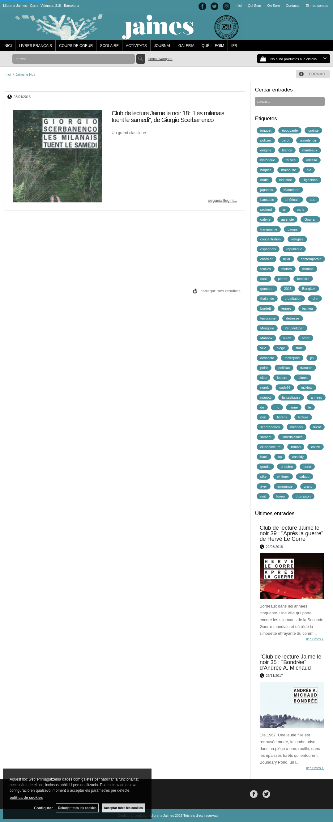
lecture (282, 377)
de (262, 407)
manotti (265, 397)
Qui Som (254, 5)
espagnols (268, 249)
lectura (303, 417)
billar (286, 259)
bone (307, 466)
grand (308, 486)
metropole (292, 358)
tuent (317, 427)
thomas (308, 269)
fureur (280, 496)
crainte (313, 130)
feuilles (265, 269)
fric (277, 407)
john (315, 298)
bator (306, 338)
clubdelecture (270, 447)
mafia (264, 180)
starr (299, 348)
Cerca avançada (160, 59)
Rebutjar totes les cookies (77, 808)
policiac (284, 368)
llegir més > (315, 639)
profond (266, 209)
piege (281, 348)
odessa (311, 160)
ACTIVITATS (136, 46)
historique (267, 160)
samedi (265, 437)
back (263, 457)
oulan (287, 338)
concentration (270, 239)
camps (292, 229)
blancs (287, 150)
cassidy (298, 457)
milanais (296, 427)
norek (264, 387)
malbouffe (288, 170)
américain (291, 199)
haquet (265, 170)
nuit (263, 496)
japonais (266, 190)
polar (264, 368)
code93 (284, 387)
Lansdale (267, 199)
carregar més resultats (220, 291)
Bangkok (308, 288)
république (294, 249)
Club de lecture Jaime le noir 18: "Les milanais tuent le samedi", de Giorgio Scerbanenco (168, 116)
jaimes (303, 377)
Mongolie (267, 328)
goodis (265, 466)
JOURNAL (162, 46)
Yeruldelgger (293, 328)
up (280, 457)
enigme (265, 150)
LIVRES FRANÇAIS (35, 46)
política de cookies (26, 797)
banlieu (307, 308)
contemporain (311, 259)
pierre (282, 279)
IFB (234, 46)
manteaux (309, 150)
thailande (267, 298)
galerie (265, 219)
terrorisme (268, 318)
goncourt (267, 288)
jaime (294, 407)
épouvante (290, 130)
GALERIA (186, 46)
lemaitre (303, 279)
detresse (292, 318)
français (306, 368)
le (309, 407)
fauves (291, 160)
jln (312, 358)
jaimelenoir (308, 140)
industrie (285, 180)
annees (316, 397)
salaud (305, 476)
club (263, 377)
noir (263, 417)
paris (300, 209)
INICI (7, 46)
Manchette (291, 190)
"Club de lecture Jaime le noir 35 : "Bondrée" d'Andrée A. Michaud (291, 662)
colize (315, 447)
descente (267, 358)
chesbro (287, 466)
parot (285, 140)
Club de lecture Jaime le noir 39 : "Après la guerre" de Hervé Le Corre (291, 533)
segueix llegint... (222, 200)
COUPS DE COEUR (76, 46)
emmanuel (285, 486)
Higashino (310, 180)
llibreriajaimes (292, 437)
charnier (266, 259)
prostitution (292, 298)
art (284, 209)
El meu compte (317, 5)
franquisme (268, 229)
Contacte (293, 5)
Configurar (43, 808)
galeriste (287, 219)
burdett (265, 308)
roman (296, 447)
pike (263, 476)
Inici (239, 5)
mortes (286, 269)
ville (263, 348)
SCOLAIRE (109, 46)
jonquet (265, 130)
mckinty (306, 387)
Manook (266, 338)
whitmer (283, 476)
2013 (288, 288)
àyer (263, 486)
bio (309, 170)
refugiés (297, 239)
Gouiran (310, 219)
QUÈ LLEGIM (213, 46)
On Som (273, 5)
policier (265, 140)
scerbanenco (270, 427)
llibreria (281, 417)
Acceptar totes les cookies (123, 808)
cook (263, 279)
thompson (303, 496)
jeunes (286, 308)
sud (312, 199)
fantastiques (291, 397)
